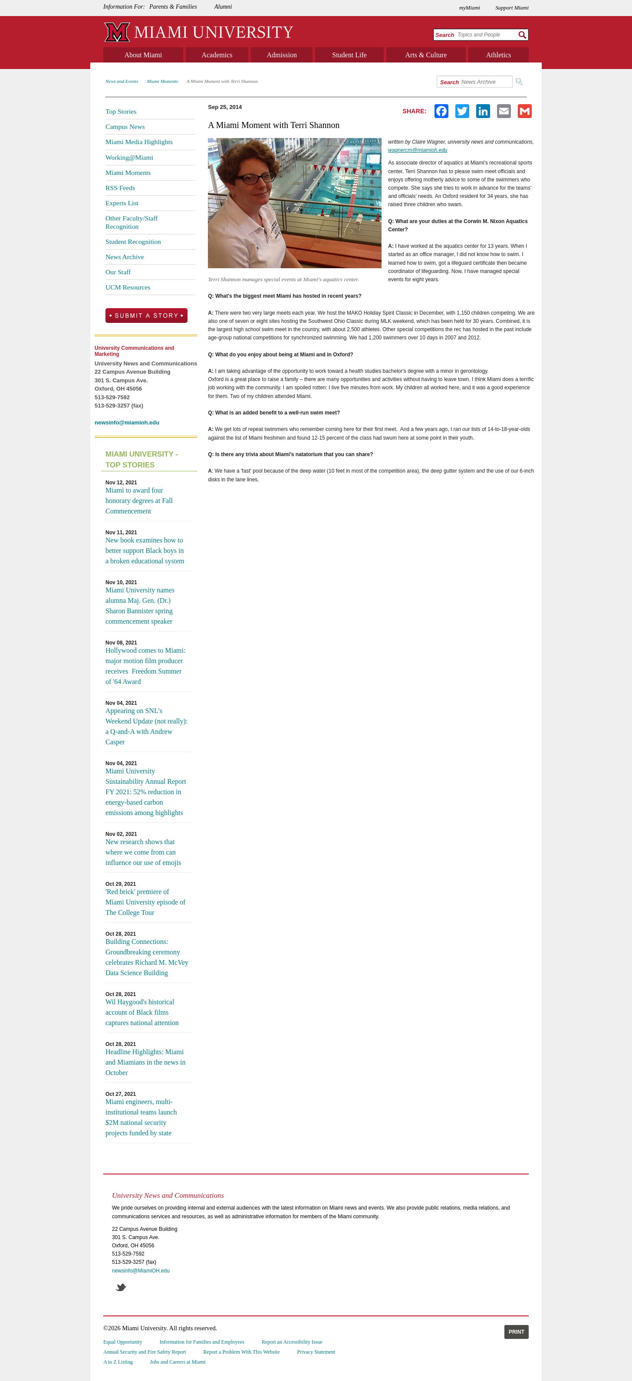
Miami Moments (162, 81)
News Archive (124, 256)
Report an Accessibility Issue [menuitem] (292, 1342)
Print (516, 1332)
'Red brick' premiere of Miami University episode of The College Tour (145, 902)
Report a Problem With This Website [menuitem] (241, 1352)
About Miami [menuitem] (143, 55)
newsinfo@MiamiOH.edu (141, 1271)
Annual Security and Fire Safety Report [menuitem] (144, 1352)
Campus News (125, 126)
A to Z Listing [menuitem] (118, 1362)
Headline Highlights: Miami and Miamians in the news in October (145, 1062)
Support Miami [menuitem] (512, 8)
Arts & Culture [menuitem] (426, 55)
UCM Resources (128, 287)
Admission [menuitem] (282, 55)
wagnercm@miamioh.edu (417, 150)
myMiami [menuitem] (469, 8)
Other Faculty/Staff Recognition (131, 222)
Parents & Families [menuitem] (173, 6)
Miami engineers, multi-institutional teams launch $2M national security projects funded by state (141, 1117)
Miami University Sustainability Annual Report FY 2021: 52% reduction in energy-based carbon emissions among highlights (145, 791)
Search (444, 35)
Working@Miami (129, 157)
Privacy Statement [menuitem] (316, 1352)
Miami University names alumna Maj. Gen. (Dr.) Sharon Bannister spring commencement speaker (139, 605)
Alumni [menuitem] (223, 6)
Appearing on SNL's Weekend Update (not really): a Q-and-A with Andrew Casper (146, 726)
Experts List (121, 203)
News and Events (121, 81)
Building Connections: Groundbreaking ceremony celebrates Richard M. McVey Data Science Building (146, 957)
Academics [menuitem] (216, 55)
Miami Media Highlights (139, 141)
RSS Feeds (120, 187)
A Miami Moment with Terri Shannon (222, 81)
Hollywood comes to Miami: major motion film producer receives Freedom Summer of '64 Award (145, 666)
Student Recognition (133, 241)
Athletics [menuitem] (498, 55)
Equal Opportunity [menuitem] (122, 1342)
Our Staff (118, 272)
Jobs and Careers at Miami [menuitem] (178, 1362)
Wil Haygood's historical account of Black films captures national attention (142, 1012)
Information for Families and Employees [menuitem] (202, 1342)
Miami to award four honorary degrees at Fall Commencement (139, 501)
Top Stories (120, 111)
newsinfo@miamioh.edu (127, 422)
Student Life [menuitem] (349, 55)
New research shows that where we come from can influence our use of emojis (143, 852)
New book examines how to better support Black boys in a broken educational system (144, 550)
